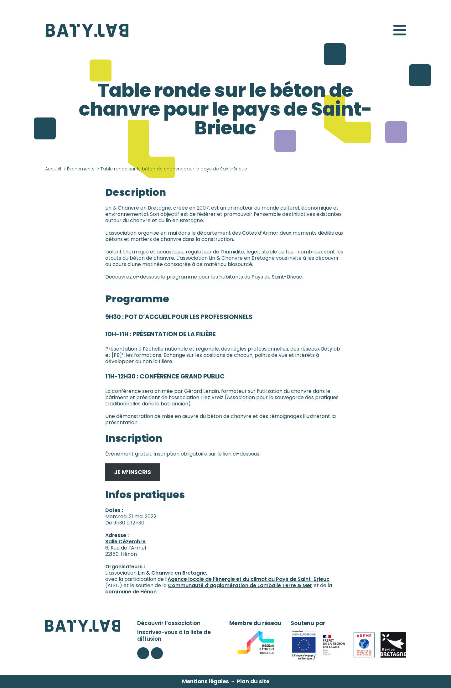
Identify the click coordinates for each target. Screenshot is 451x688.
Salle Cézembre (125, 541)
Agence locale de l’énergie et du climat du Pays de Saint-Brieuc (248, 579)
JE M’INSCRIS (132, 472)
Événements (81, 169)
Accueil (53, 169)
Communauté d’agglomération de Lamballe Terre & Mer (240, 585)
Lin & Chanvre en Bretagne (172, 572)
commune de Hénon (131, 591)
